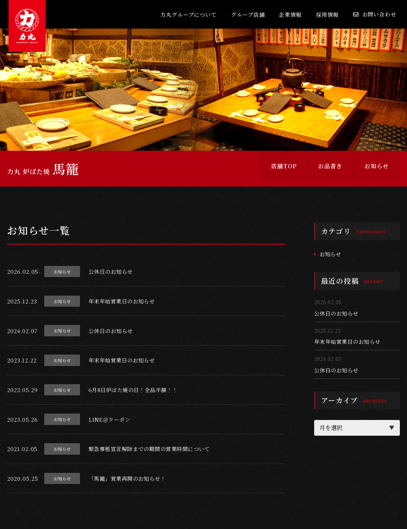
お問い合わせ (379, 14)
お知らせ (377, 168)
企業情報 (290, 14)
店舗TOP (284, 168)
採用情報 (327, 14)
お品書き (330, 168)
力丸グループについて (188, 14)
